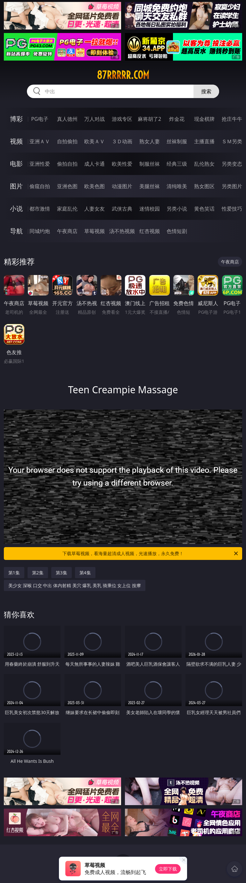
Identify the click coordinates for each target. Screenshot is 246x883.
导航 (16, 231)
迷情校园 (149, 208)
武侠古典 (122, 208)
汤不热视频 (122, 231)
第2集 (38, 573)
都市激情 (39, 208)
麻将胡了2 (149, 118)
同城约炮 (39, 231)
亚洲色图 (67, 186)
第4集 (85, 573)
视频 (16, 141)
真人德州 (67, 118)
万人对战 (94, 118)
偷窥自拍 (39, 186)
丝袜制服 (177, 141)
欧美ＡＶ (94, 141)
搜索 (206, 91)
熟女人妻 (149, 141)
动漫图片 (122, 186)
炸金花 (176, 118)
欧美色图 (94, 186)
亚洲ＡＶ (39, 141)
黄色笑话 (204, 208)
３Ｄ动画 (122, 141)
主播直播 (204, 141)
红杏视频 (149, 231)
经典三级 (177, 163)
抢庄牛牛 (232, 118)
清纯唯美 (177, 186)
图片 (16, 186)
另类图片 (232, 186)
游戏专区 (122, 118)
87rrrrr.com (123, 75)
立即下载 (168, 869)
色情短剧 (177, 231)
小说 (16, 208)
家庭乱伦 (67, 208)
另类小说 (177, 208)
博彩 (16, 118)
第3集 (61, 573)
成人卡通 (94, 163)
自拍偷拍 (67, 141)
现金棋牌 (204, 118)
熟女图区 (204, 186)
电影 (16, 163)
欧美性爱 (122, 163)
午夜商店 (67, 231)
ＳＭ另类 (232, 141)
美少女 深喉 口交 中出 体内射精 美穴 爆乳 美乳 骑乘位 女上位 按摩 (74, 585)
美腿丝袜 (149, 186)
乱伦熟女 (204, 163)
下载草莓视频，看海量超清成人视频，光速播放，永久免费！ (150, 553)
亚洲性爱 (39, 163)
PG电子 (39, 118)
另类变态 (232, 163)
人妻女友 (94, 208)
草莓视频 (94, 231)
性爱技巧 (232, 208)
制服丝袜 (149, 163)
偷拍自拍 (67, 163)
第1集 (14, 573)
